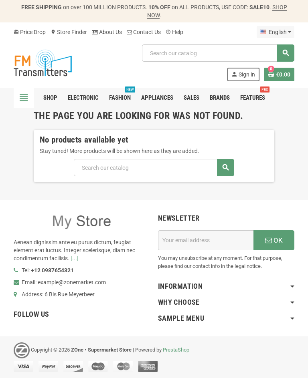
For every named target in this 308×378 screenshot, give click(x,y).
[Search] (218, 53)
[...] (75, 258)
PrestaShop (176, 350)
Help (174, 32)
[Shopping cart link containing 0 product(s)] (279, 74)
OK (274, 240)
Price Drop (30, 32)
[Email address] (205, 240)
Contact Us (144, 32)
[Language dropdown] (275, 32)
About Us (107, 32)
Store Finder (69, 32)
